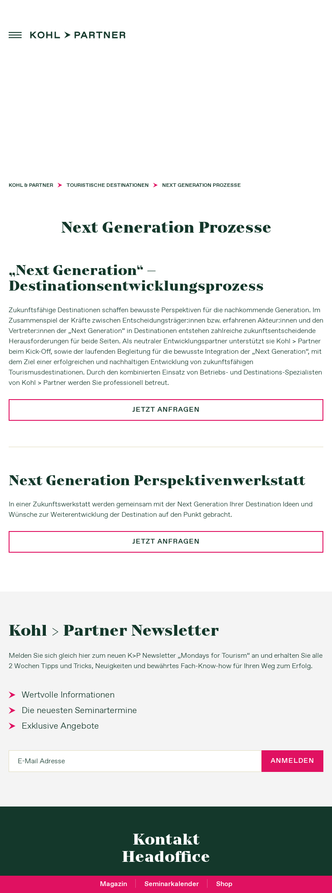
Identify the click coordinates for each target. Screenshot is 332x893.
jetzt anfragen (166, 409)
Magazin (113, 884)
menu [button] (15, 35)
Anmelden (292, 760)
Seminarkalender (171, 884)
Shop (224, 884)
